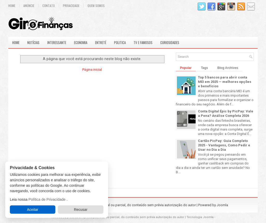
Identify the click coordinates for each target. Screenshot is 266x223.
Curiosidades (169, 42)
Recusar (80, 209)
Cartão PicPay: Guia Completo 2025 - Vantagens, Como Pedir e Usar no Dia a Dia (224, 145)
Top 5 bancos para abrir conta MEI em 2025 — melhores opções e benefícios (224, 81)
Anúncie (28, 6)
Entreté (100, 42)
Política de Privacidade (47, 199)
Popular (186, 68)
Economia (80, 42)
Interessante (56, 42)
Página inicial (92, 69)
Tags (204, 68)
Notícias (33, 42)
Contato (48, 6)
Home (11, 6)
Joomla (222, 205)
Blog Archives (227, 68)
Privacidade (71, 6)
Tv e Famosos (143, 42)
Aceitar (32, 209)
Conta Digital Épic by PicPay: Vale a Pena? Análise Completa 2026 (225, 113)
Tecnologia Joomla (200, 217)
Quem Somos (96, 6)
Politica (120, 42)
